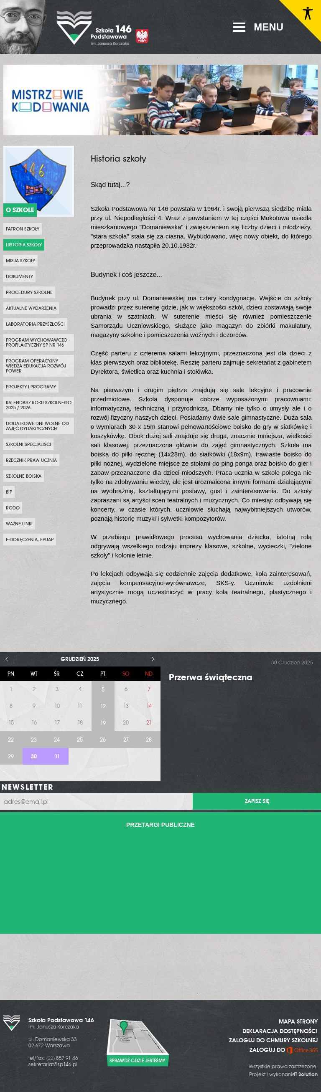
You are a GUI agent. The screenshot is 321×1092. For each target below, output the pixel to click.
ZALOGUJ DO (284, 1050)
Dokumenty (19, 276)
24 (57, 739)
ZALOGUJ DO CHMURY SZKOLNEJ (273, 1040)
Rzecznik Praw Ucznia (31, 460)
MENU (268, 27)
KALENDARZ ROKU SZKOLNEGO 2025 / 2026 (38, 405)
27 (126, 739)
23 (34, 739)
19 (103, 723)
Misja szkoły (20, 260)
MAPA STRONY (298, 1021)
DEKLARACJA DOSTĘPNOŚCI (280, 1031)
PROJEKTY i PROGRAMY (31, 387)
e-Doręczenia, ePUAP (30, 539)
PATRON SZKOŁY (22, 229)
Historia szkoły (24, 245)
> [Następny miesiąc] (153, 659)
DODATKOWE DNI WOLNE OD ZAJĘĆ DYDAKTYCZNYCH (37, 426)
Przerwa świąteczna (210, 677)
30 (34, 756)
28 (149, 739)
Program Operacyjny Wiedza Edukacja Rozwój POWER (36, 366)
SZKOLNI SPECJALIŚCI (28, 444)
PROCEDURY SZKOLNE (29, 292)
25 (80, 739)
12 (103, 706)
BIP (9, 492)
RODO (13, 508)
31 (57, 756)
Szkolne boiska (23, 476)
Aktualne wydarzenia (31, 308)
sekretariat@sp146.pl (52, 1064)
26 (103, 739)
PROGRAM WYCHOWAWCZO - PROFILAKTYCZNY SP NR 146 (38, 342)
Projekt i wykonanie (283, 1074)
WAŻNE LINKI (19, 524)
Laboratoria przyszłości (35, 324)
